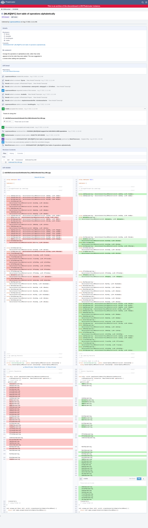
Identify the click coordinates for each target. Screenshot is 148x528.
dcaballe (8, 36)
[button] (146, 2)
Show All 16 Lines (39, 177)
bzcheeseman (26, 86)
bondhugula (9, 38)
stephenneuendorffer (28, 100)
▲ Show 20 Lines (28, 367)
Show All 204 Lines (39, 367)
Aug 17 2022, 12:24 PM (52, 135)
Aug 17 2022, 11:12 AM (43, 104)
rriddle (8, 40)
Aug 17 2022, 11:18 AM (74, 131)
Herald (7, 80)
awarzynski (35, 86)
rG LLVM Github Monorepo (11, 71)
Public (15, 17)
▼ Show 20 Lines (51, 367)
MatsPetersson (74, 139)
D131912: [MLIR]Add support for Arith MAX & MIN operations (47, 131)
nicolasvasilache (41, 100)
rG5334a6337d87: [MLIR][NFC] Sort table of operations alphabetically (24, 45)
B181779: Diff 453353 (38, 135)
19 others (52, 86)
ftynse (7, 34)
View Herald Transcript (33, 80)
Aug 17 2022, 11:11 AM (36, 76)
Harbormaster (9, 135)
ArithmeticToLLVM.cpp (15, 162)
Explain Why (85, 139)
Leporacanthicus (14, 22)
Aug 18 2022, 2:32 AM (96, 139)
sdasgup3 (43, 86)
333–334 (7, 121)
